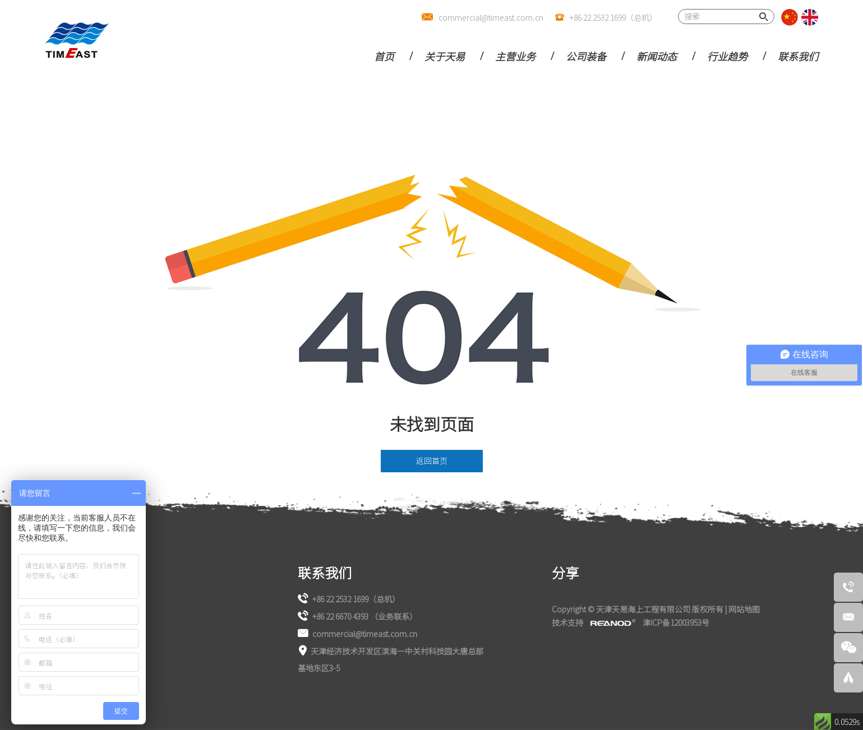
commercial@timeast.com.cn (491, 17)
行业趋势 (727, 56)
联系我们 (798, 56)
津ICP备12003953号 (676, 622)
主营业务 (515, 56)
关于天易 (444, 56)
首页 (384, 56)
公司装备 (586, 56)
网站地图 (744, 609)
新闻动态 (656, 56)
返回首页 (431, 460)
